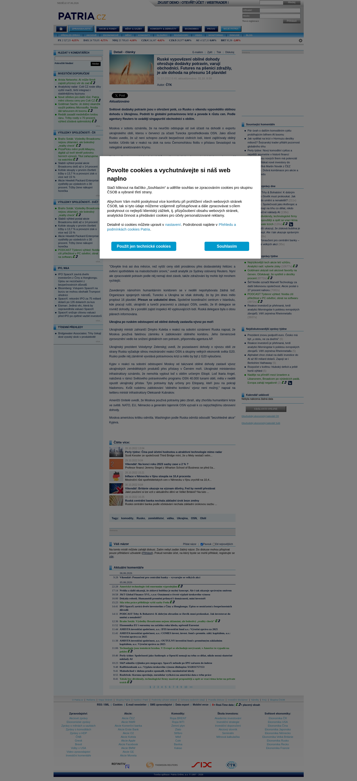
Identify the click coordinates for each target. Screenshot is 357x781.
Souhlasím (227, 246)
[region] (180, 207)
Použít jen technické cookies (144, 246)
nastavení (173, 225)
